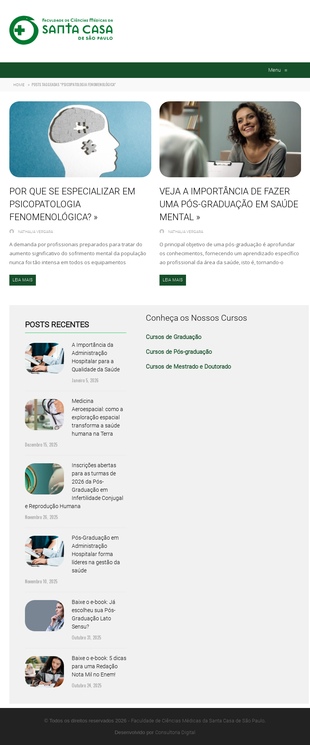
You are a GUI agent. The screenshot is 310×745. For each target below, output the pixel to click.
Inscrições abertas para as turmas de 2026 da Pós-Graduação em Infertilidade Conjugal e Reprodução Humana (74, 485)
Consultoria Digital (175, 732)
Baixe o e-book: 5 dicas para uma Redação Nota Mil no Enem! (99, 666)
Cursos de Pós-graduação (179, 351)
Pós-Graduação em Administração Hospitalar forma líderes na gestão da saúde (96, 554)
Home (19, 85)
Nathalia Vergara (35, 232)
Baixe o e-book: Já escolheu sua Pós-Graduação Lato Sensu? (93, 614)
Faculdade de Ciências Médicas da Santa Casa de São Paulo (197, 721)
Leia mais (22, 279)
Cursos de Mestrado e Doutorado (188, 366)
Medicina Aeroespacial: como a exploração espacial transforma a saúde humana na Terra (97, 417)
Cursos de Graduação (173, 337)
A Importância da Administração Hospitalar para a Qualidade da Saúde (96, 357)
